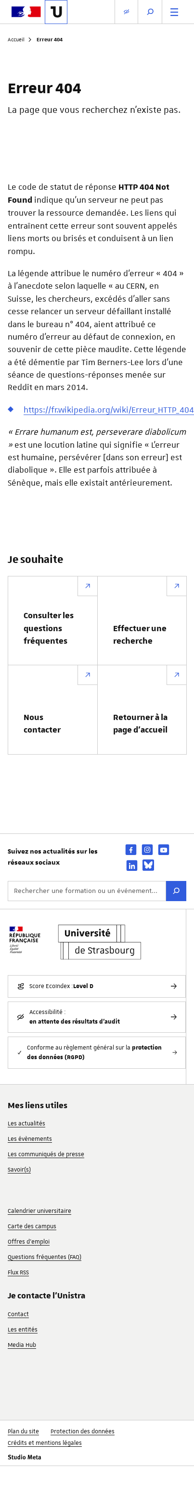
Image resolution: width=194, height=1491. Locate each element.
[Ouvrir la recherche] (150, 12)
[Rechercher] (176, 891)
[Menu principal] (174, 12)
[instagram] (147, 849)
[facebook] (131, 849)
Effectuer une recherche (140, 635)
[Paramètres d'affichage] (126, 12)
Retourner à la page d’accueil (140, 723)
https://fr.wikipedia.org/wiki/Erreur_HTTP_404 (109, 409)
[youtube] (163, 849)
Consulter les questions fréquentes (49, 629)
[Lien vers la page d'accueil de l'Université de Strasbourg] (56, 12)
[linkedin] (132, 865)
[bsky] (148, 865)
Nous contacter (42, 723)
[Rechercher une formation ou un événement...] (87, 891)
